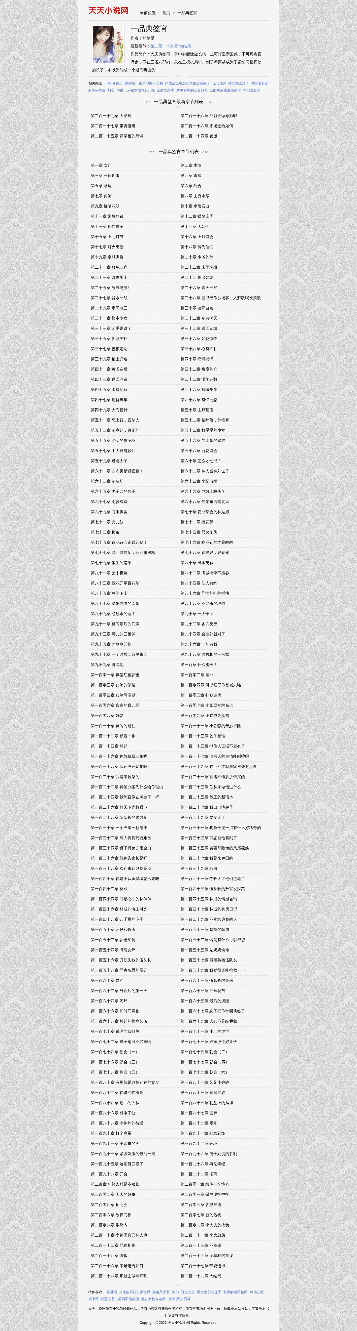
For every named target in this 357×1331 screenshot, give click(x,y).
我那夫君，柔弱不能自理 (120, 1299)
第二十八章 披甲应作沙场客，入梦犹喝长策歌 (221, 298)
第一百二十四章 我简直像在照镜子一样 (125, 797)
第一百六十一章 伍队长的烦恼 (207, 980)
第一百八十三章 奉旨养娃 (203, 1092)
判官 (110, 90)
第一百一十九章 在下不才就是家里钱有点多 (219, 766)
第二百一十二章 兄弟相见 (113, 1245)
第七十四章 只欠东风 (199, 532)
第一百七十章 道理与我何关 (115, 1031)
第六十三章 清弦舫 (107, 481)
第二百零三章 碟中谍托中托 (205, 1194)
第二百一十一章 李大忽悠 (203, 1235)
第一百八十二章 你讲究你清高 (117, 1092)
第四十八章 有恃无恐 (199, 400)
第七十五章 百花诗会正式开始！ (119, 542)
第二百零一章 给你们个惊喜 (205, 1184)
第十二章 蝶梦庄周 (197, 216)
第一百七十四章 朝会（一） (115, 1052)
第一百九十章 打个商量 (111, 1133)
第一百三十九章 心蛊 (199, 868)
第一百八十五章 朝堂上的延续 (207, 1103)
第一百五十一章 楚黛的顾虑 (205, 929)
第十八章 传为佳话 (197, 247)
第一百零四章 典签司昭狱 (113, 695)
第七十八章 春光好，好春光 (205, 552)
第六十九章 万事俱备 (109, 512)
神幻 (175, 1292)
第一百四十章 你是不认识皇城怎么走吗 (125, 878)
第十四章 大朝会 (195, 226)
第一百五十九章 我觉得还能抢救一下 (213, 970)
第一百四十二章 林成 (109, 889)
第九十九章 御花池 (107, 665)
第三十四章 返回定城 (199, 328)
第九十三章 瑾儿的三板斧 (113, 634)
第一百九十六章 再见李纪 (203, 1164)
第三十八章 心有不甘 (199, 349)
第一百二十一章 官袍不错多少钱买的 (213, 777)
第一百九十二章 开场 (199, 1143)
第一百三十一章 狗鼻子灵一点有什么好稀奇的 (221, 828)
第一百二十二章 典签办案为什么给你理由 (127, 787)
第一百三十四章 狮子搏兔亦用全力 (121, 848)
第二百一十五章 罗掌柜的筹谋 (117, 136)
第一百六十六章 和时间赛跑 (115, 1011)
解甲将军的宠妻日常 (192, 90)
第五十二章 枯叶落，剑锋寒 (205, 420)
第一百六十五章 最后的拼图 (205, 1001)
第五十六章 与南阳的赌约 (203, 440)
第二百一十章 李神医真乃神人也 (119, 1235)
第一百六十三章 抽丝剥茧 (203, 991)
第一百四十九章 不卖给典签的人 (209, 919)
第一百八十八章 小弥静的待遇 (117, 1123)
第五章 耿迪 (101, 186)
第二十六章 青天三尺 (199, 288)
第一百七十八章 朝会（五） (115, 1072)
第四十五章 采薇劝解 (109, 389)
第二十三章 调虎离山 (109, 277)
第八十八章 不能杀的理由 (203, 603)
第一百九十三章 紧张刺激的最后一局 (123, 1154)
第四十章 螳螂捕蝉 (197, 359)
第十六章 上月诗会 (197, 237)
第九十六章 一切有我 (199, 644)
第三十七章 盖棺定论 (109, 349)
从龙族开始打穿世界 (134, 1292)
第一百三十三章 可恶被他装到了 (209, 838)
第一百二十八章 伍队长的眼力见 (119, 817)
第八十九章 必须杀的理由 (113, 614)
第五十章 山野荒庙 (197, 410)
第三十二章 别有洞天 (199, 318)
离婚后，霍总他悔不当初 (144, 83)
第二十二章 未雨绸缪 (199, 267)
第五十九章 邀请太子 (109, 461)
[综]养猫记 (114, 83)
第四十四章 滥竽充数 (199, 379)
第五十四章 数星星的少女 (203, 430)
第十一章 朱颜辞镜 (107, 216)
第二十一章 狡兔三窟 (109, 267)
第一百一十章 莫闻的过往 (113, 726)
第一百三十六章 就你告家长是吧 (119, 858)
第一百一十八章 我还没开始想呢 (119, 766)
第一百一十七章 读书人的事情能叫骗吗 (215, 756)
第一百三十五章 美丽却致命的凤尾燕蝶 (215, 848)
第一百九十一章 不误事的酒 (115, 1143)
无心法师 (219, 83)
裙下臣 (93, 1299)
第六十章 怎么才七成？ (201, 461)
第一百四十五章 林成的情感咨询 (209, 899)
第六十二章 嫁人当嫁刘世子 (205, 471)
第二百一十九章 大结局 (170, 46)
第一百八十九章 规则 (199, 1123)
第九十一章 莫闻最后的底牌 (115, 624)
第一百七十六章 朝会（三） (115, 1062)
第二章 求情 (191, 165)
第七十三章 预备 (105, 532)
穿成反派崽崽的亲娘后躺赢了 (187, 83)
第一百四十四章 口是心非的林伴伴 (121, 899)
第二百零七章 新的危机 (201, 1215)
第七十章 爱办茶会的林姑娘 (205, 512)
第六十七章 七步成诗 (109, 501)
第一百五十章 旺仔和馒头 (113, 929)
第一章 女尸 (101, 165)
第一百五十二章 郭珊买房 (113, 940)
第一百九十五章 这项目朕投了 (117, 1164)
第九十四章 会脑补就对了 (203, 634)
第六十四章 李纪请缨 (199, 481)
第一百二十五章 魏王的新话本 (207, 797)
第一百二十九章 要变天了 (203, 817)
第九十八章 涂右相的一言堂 (205, 654)
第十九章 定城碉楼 (107, 257)
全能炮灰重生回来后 (225, 90)
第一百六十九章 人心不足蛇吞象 (209, 1021)
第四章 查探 (191, 175)
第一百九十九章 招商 (199, 1174)
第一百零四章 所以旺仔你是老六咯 (211, 685)
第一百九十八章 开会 (109, 1174)
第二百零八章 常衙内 (109, 1225)
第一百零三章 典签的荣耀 (113, 685)
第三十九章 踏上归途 (109, 359)
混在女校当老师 (153, 1299)
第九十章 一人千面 (197, 614)
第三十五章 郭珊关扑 (109, 338)
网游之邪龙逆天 (209, 1292)
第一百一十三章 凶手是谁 (203, 736)
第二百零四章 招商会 (109, 1205)
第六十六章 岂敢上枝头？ (203, 491)
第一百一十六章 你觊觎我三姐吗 (119, 756)
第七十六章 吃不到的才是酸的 (207, 542)
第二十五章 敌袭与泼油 (111, 288)
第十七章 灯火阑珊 (107, 247)
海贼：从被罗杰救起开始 (136, 90)
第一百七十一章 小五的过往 (205, 1031)
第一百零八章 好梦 (107, 715)
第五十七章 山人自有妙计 (113, 451)
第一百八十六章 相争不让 (113, 1113)
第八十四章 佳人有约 (199, 583)
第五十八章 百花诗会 (199, 451)
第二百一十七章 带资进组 (113, 126)
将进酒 (111, 1292)
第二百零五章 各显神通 (201, 1205)
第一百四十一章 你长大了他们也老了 (213, 878)
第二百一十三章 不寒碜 (201, 1245)
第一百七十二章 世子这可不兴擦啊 (121, 1042)
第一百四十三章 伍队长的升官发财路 (213, 889)
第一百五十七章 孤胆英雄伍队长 (209, 960)
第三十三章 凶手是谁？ (111, 328)
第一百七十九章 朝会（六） (205, 1072)
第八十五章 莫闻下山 (109, 593)
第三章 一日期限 (105, 175)
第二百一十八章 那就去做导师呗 (209, 116)
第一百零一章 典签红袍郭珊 (115, 675)
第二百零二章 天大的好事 (113, 1194)
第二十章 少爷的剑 (197, 257)
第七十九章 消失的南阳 (111, 563)
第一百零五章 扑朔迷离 (201, 695)
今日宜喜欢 (251, 90)
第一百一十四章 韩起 (109, 746)
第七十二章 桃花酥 (197, 522)
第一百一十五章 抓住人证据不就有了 (213, 746)
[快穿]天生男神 (179, 1299)
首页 (166, 13)
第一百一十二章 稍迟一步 (113, 736)
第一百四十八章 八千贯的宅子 (117, 919)
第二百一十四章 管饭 (199, 136)
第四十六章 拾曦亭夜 (199, 389)
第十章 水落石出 (195, 206)
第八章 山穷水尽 (195, 196)
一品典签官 (187, 13)
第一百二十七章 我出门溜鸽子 (207, 807)
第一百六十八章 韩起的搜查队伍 (119, 1021)
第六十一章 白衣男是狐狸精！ (117, 471)
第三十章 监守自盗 (197, 308)
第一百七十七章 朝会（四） (205, 1062)
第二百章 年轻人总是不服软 (115, 1184)
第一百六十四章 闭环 (109, 1001)
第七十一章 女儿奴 (107, 522)
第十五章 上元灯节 (107, 237)
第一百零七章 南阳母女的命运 (207, 705)
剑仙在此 (257, 1292)
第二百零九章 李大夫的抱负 (205, 1225)
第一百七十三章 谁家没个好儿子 (209, 1042)
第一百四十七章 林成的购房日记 (209, 909)
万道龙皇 (188, 1292)
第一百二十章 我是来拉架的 (115, 777)
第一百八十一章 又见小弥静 (205, 1082)
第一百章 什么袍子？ (199, 665)
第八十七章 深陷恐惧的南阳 (115, 603)
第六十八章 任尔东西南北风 (205, 501)
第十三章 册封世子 (107, 226)
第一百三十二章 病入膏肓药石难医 (121, 838)
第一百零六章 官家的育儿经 (115, 705)
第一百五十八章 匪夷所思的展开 (119, 970)
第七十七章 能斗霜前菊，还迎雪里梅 (123, 552)
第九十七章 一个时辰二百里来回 (119, 654)
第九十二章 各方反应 (199, 624)
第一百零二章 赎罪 (197, 675)
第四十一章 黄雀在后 (109, 369)
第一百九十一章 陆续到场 (203, 1133)
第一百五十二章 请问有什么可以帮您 (213, 940)
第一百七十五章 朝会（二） (205, 1052)
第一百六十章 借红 (107, 980)
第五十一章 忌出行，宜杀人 (115, 420)
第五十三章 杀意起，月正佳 (115, 430)
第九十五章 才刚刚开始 (111, 644)
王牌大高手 (165, 90)
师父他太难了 (238, 83)
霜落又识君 (161, 1292)
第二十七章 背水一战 (109, 298)
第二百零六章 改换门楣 (111, 1215)
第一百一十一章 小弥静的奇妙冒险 (211, 726)
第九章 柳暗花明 (105, 206)
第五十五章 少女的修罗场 (113, 440)
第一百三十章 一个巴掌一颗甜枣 (119, 828)
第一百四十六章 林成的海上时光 (119, 909)
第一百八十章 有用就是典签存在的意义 (125, 1082)
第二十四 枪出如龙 (197, 277)
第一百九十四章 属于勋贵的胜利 (209, 1154)
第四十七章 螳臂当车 (109, 400)
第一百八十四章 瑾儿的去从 (115, 1103)
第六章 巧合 (191, 186)
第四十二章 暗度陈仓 (199, 369)
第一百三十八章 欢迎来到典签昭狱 (121, 868)
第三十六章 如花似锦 (199, 338)
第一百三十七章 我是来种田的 (207, 858)
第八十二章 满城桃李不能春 (205, 573)
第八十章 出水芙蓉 (197, 563)
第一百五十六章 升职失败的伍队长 (121, 960)
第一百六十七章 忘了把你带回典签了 (213, 1011)
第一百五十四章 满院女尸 (113, 950)
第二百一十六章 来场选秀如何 (207, 126)
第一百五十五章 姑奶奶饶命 (205, 950)
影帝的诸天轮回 (235, 1292)
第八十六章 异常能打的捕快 (205, 593)
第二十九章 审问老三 (109, 308)
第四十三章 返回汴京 (109, 379)
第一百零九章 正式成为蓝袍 (205, 715)
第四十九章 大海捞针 (109, 410)
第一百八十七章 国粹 (199, 1113)
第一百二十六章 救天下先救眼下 (119, 807)
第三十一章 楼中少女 (109, 318)
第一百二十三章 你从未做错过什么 (211, 787)
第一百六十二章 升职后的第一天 (119, 991)
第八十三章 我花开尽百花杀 (115, 583)
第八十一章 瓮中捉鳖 (109, 573)
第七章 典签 (101, 196)
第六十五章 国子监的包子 (113, 491)
